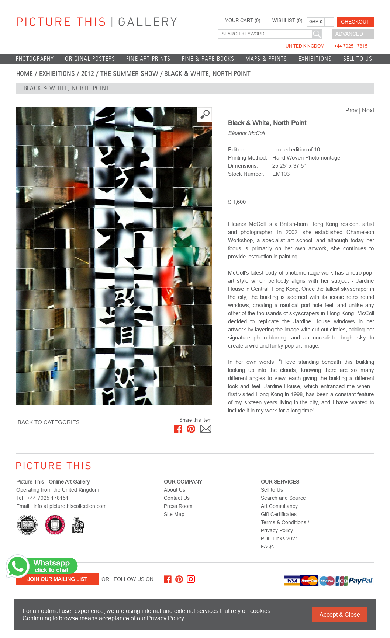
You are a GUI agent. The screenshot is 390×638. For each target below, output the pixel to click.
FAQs (267, 547)
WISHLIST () (287, 20)
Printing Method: (247, 157)
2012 (87, 74)
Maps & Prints (266, 58)
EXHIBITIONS (315, 58)
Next (368, 110)
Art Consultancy (279, 506)
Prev (351, 110)
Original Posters (90, 58)
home (24, 74)
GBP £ (315, 21)
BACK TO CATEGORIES (49, 422)
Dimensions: (243, 166)
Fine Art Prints (148, 58)
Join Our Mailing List (57, 579)
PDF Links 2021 (279, 538)
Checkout (355, 22)
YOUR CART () (242, 20)
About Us (174, 490)
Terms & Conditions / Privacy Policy (285, 526)
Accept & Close (340, 614)
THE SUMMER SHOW (129, 74)
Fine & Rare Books (208, 58)
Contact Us (177, 498)
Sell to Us (358, 58)
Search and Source (283, 498)
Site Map (174, 514)
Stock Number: (246, 174)
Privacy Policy (165, 618)
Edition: (237, 149)
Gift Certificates (279, 514)
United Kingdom (328, 46)
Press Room (178, 506)
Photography (35, 58)
